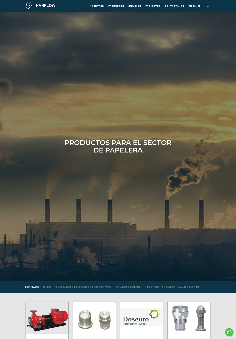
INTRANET (194, 6)
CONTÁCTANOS (174, 6)
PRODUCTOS (116, 6)
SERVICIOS (134, 6)
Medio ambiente (154, 287)
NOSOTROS (97, 6)
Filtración (136, 287)
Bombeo (46, 287)
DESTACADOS (32, 287)
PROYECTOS (152, 6)
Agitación (121, 287)
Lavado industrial (188, 287)
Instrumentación (102, 287)
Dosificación (81, 287)
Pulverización (63, 287)
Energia (170, 287)
